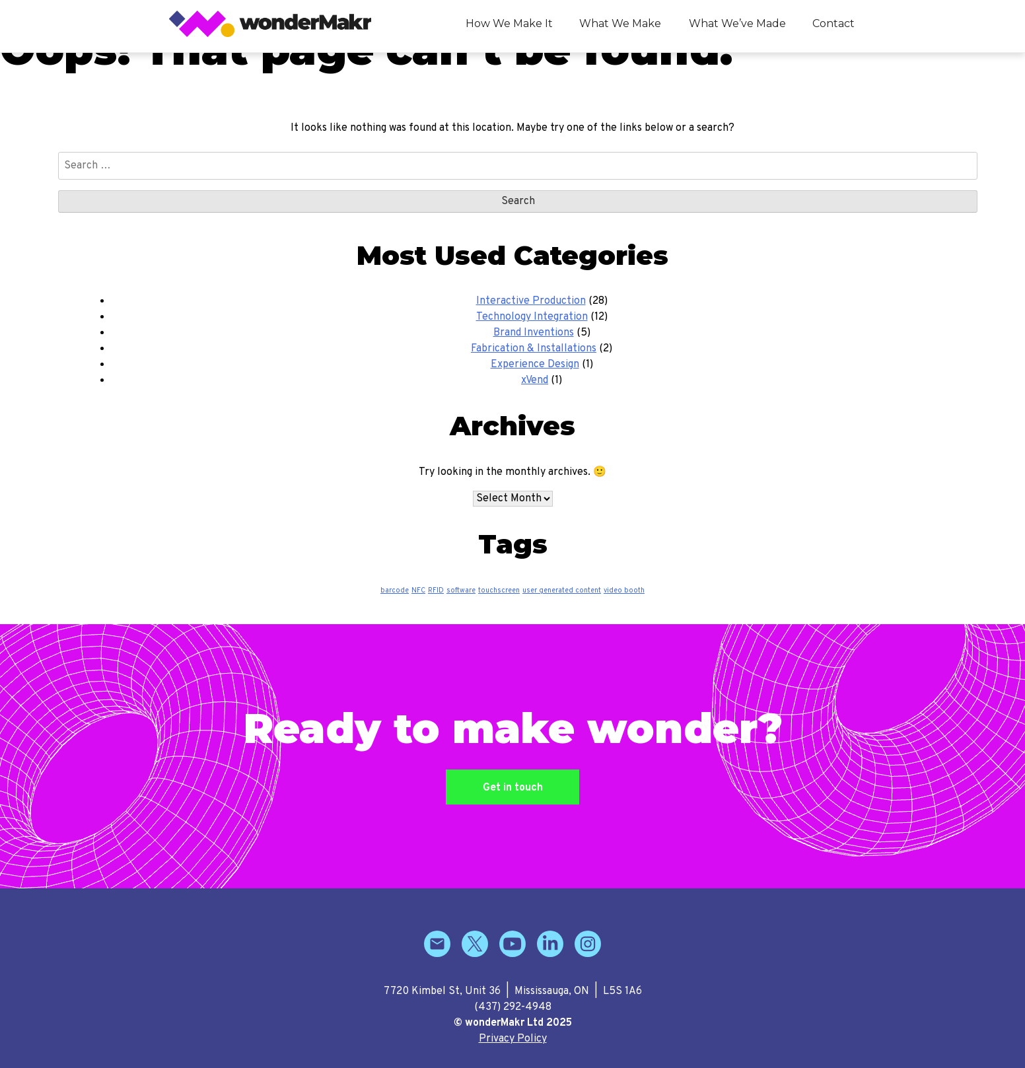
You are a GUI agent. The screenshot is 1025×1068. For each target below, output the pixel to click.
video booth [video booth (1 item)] (624, 591)
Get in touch (513, 788)
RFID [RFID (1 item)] (436, 591)
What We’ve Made (737, 23)
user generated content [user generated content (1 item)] (561, 591)
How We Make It (509, 23)
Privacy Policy (513, 1039)
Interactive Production (531, 301)
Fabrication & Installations (533, 348)
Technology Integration (532, 317)
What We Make (620, 23)
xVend (534, 380)
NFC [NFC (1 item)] (418, 591)
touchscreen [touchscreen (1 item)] (499, 591)
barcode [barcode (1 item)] (394, 591)
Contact (833, 23)
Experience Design (535, 364)
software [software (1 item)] (461, 591)
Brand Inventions (533, 332)
